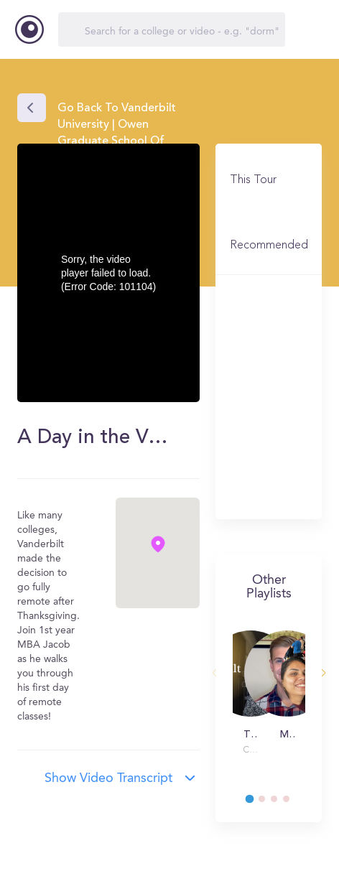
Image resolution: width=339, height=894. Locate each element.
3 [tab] (281, 803)
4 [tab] (293, 803)
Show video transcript (108, 778)
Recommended (269, 245)
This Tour (253, 180)
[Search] (171, 29)
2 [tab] (268, 803)
